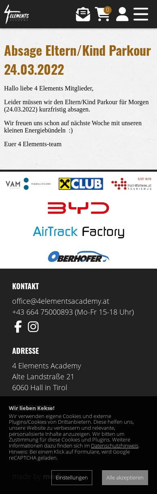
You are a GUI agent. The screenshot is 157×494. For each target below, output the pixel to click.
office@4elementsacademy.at (60, 301)
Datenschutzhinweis (114, 445)
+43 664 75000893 (42, 312)
